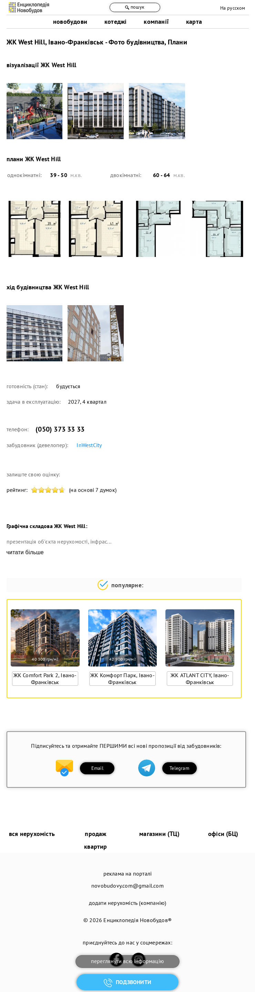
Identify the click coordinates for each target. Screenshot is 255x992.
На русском (232, 8)
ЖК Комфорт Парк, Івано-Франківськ (122, 678)
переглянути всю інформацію (127, 961)
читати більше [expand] (25, 552)
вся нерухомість (32, 834)
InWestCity (89, 445)
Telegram (179, 768)
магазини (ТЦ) (159, 834)
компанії (156, 21)
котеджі (115, 21)
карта (194, 21)
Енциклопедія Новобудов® (137, 920)
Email (97, 768)
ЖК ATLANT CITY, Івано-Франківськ (200, 678)
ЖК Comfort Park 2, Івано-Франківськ (45, 678)
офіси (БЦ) (223, 834)
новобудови (70, 21)
